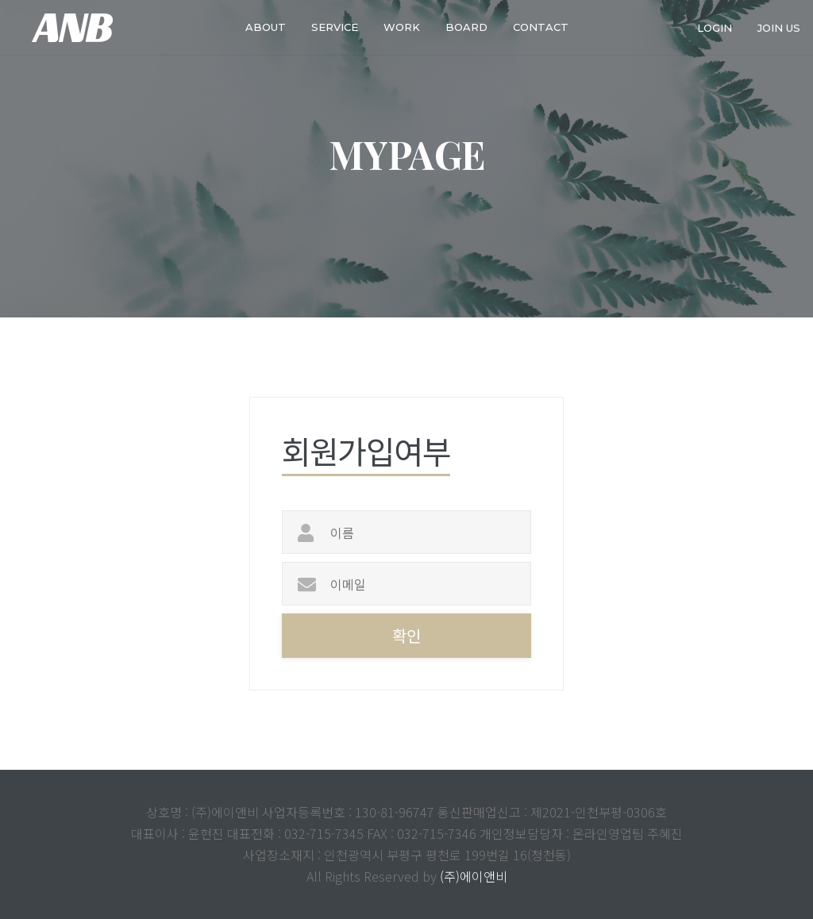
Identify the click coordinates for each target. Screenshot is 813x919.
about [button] (265, 27)
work (401, 27)
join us (778, 27)
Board (466, 27)
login (714, 27)
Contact (540, 27)
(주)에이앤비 (473, 876)
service (334, 27)
